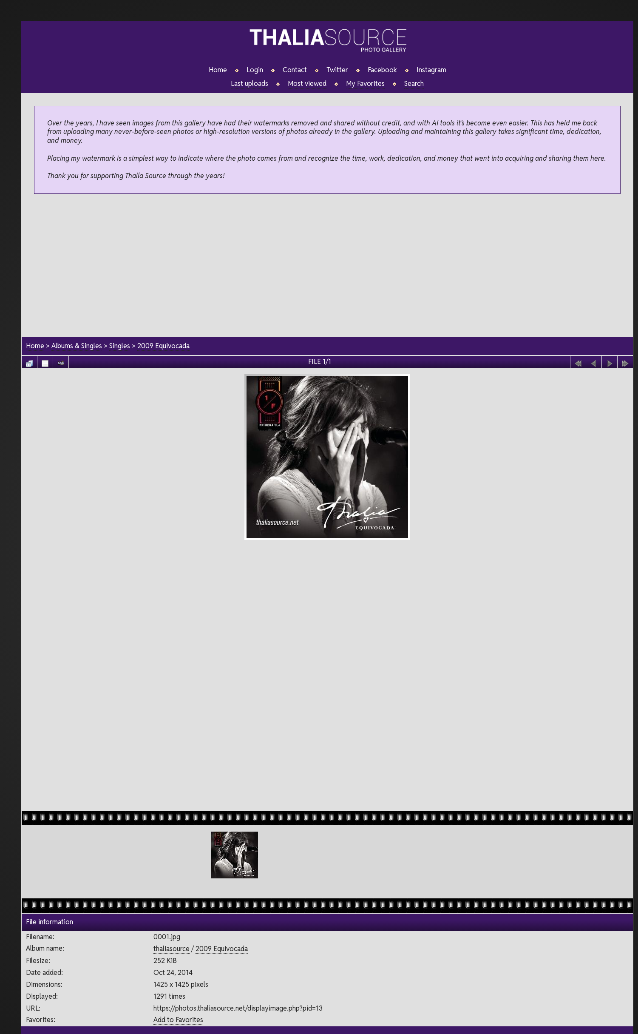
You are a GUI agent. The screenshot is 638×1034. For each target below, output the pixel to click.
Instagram (431, 70)
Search (414, 84)
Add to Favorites (178, 1019)
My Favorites (365, 84)
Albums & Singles (76, 345)
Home (218, 70)
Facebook (382, 70)
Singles (119, 345)
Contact (295, 70)
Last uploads (249, 84)
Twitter (337, 70)
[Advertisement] (327, 266)
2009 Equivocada (163, 345)
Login (255, 70)
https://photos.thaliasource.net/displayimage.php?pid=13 (238, 1007)
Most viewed (307, 84)
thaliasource (171, 948)
